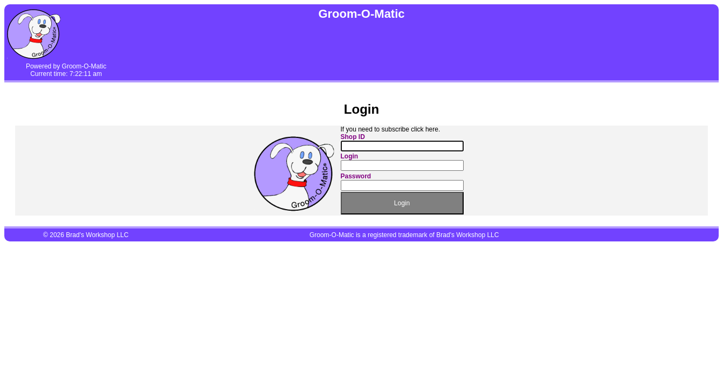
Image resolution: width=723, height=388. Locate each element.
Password (356, 176)
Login (350, 156)
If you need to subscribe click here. (390, 129)
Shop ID (353, 137)
